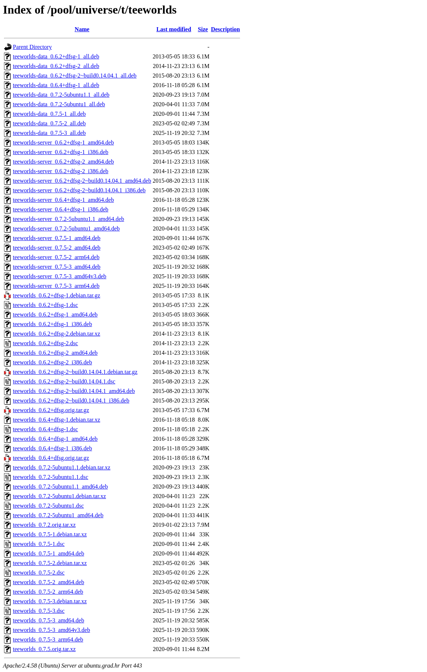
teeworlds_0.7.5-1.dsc (39, 544)
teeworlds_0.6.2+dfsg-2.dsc (45, 343)
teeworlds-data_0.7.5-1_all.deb (49, 114)
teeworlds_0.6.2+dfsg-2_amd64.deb (55, 353)
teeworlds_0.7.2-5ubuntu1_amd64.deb (58, 515)
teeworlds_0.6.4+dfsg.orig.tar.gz (51, 458)
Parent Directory (32, 47)
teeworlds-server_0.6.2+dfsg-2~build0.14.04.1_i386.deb (79, 190)
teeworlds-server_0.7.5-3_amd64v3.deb (59, 276)
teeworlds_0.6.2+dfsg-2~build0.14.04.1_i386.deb (71, 400)
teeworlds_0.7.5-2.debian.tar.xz (50, 563)
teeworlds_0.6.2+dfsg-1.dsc (45, 305)
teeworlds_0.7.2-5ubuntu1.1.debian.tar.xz (62, 467)
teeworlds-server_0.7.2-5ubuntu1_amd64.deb (66, 228)
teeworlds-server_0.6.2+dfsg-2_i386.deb (60, 171)
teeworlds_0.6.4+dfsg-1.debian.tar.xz (56, 420)
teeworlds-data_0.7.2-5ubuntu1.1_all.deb (61, 95)
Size (203, 29)
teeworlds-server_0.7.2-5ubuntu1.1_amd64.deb (68, 219)
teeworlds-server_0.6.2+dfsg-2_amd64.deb (63, 161)
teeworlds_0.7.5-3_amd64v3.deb (51, 630)
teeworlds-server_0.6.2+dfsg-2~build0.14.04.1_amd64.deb (82, 181)
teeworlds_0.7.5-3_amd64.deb (48, 620)
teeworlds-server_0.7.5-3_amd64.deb (57, 267)
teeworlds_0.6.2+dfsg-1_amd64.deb (55, 314)
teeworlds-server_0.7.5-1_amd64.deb (57, 238)
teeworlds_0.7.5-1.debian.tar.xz (50, 534)
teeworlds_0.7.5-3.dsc (39, 611)
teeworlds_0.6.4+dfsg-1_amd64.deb (55, 439)
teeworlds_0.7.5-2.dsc (39, 572)
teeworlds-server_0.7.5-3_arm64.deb (56, 286)
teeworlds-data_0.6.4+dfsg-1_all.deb (56, 85)
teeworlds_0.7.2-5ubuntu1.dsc (48, 506)
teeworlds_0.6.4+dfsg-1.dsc (45, 429)
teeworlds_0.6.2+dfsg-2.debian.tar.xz (56, 333)
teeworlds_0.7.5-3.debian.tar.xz (50, 601)
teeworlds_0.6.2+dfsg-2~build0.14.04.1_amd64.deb (74, 391)
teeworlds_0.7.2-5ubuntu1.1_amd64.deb (60, 486)
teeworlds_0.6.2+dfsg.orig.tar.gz (51, 410)
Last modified (173, 29)
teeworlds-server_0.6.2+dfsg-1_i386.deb (60, 152)
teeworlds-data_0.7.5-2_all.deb (49, 123)
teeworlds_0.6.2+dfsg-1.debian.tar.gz (56, 295)
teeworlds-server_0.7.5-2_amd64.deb (57, 247)
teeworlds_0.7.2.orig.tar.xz (44, 525)
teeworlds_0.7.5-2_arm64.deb (48, 592)
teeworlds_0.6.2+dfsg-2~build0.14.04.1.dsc (64, 381)
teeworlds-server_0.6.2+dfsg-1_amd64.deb (63, 142)
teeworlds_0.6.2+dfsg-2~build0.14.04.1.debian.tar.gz (75, 372)
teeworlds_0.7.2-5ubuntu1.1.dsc (50, 477)
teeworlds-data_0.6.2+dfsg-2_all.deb (56, 66)
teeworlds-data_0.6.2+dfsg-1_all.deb (56, 56)
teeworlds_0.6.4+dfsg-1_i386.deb (52, 448)
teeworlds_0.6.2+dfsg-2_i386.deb (52, 362)
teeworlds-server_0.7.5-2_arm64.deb (56, 257)
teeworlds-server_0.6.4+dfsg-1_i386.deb (60, 209)
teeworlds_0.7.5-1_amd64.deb (48, 553)
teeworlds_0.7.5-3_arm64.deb (48, 639)
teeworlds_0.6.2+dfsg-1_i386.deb (52, 324)
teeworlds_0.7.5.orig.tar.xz (44, 649)
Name (82, 29)
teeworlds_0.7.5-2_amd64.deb (48, 582)
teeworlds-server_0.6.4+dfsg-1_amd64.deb (63, 200)
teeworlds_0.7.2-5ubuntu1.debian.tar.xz (59, 496)
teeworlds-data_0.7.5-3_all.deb (49, 133)
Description (225, 29)
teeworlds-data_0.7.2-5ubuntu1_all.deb (59, 104)
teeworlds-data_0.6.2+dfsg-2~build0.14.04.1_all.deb (75, 75)
